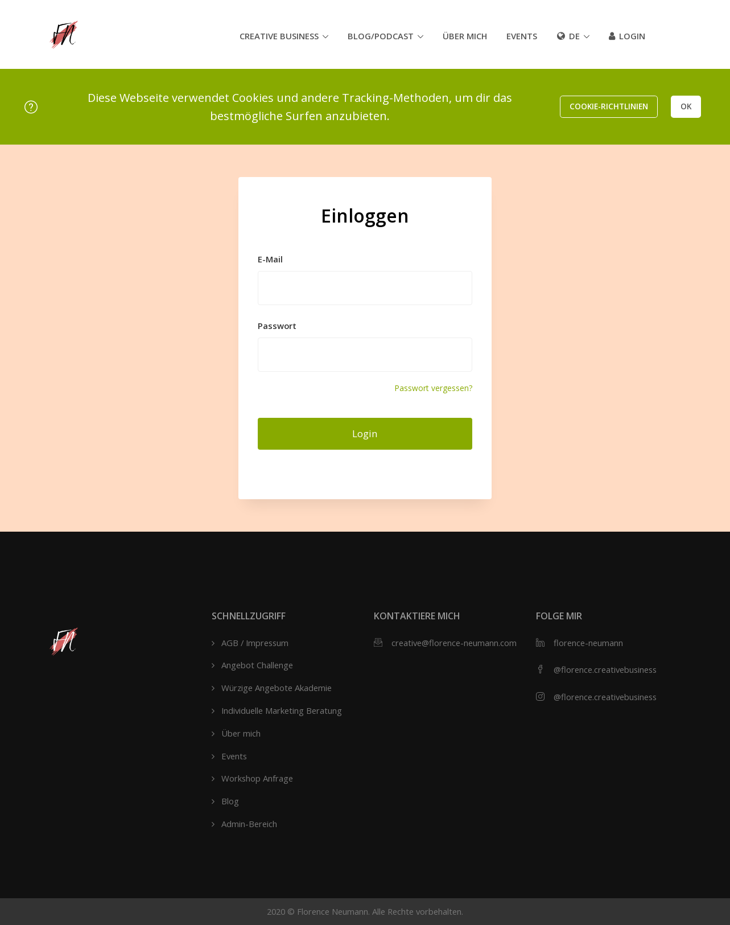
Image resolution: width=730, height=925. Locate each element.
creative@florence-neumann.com (454, 642)
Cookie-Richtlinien (609, 106)
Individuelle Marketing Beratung (281, 710)
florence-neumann (588, 642)
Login (627, 36)
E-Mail (270, 259)
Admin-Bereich (249, 823)
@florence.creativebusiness (605, 669)
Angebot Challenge (257, 665)
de (568, 36)
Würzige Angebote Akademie (276, 687)
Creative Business (279, 36)
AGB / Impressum (254, 642)
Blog (230, 801)
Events (521, 36)
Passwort (277, 325)
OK (685, 106)
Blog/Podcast (381, 36)
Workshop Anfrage (257, 778)
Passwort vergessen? (433, 388)
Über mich (465, 36)
